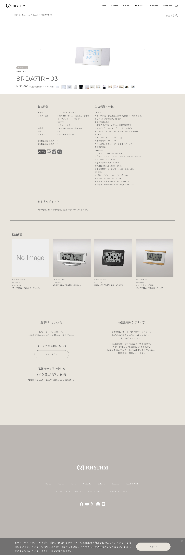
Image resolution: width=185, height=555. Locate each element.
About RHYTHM (132, 484)
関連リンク (79, 491)
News (126, 5)
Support (167, 5)
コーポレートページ (63, 491)
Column (154, 5)
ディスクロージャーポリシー (118, 491)
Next (144, 49)
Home (103, 5)
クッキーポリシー (41, 550)
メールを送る (52, 354)
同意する (153, 546)
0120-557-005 (51, 374)
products (26, 15)
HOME (17, 15)
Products (139, 5)
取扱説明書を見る (46, 140)
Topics (114, 5)
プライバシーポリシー (95, 491)
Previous (40, 49)
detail (35, 15)
